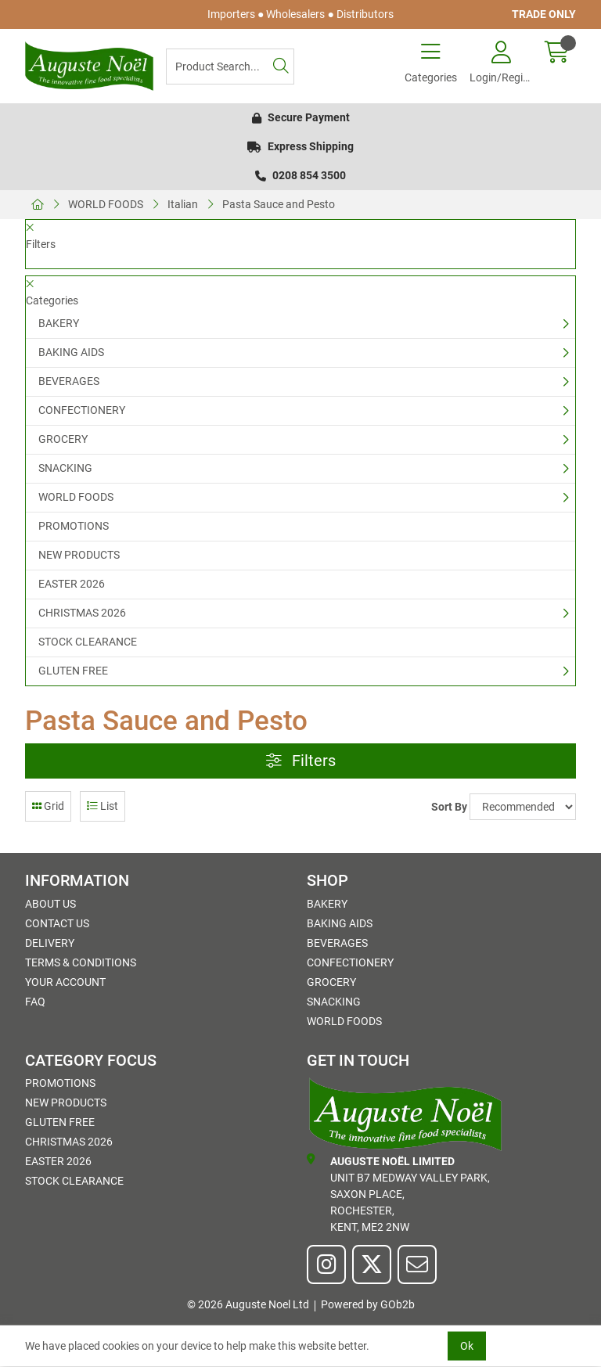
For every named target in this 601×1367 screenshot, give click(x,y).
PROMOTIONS (73, 526)
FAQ (35, 1001)
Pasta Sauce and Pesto (278, 204)
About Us (50, 904)
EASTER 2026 (71, 583)
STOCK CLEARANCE (87, 641)
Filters (301, 761)
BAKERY (58, 323)
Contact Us (57, 923)
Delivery (49, 943)
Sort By (449, 806)
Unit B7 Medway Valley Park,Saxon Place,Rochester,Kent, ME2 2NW (398, 1193)
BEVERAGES (68, 381)
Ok (466, 1346)
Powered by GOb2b (368, 1304)
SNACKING (65, 468)
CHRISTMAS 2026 (82, 612)
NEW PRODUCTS (79, 555)
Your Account (65, 982)
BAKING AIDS (71, 352)
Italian (182, 204)
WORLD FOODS (105, 204)
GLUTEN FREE (73, 670)
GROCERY (63, 439)
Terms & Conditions (80, 962)
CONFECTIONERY (81, 410)
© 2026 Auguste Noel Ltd (248, 1304)
